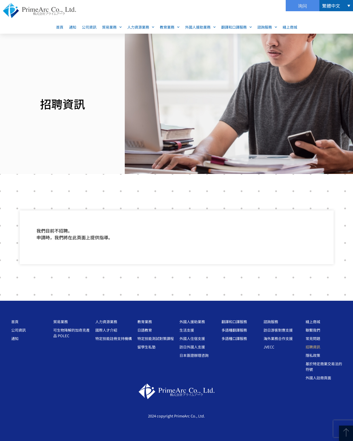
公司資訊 (89, 27)
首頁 (59, 27)
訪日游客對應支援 (278, 330)
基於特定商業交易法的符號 (324, 366)
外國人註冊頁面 (318, 377)
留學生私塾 (146, 347)
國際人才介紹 (106, 330)
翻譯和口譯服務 (236, 27)
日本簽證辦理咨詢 (194, 355)
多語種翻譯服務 (234, 330)
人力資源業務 (140, 27)
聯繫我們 (313, 330)
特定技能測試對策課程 (155, 338)
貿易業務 (112, 27)
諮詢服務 (267, 27)
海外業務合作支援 (278, 338)
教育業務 (169, 27)
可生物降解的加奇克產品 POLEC (71, 332)
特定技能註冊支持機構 (113, 338)
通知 (72, 27)
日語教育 (144, 330)
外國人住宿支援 (192, 338)
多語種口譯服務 (234, 338)
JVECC (269, 347)
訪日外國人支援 (192, 347)
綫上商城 (290, 27)
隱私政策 (313, 355)
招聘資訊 (313, 347)
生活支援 (186, 330)
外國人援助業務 (200, 27)
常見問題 (313, 338)
